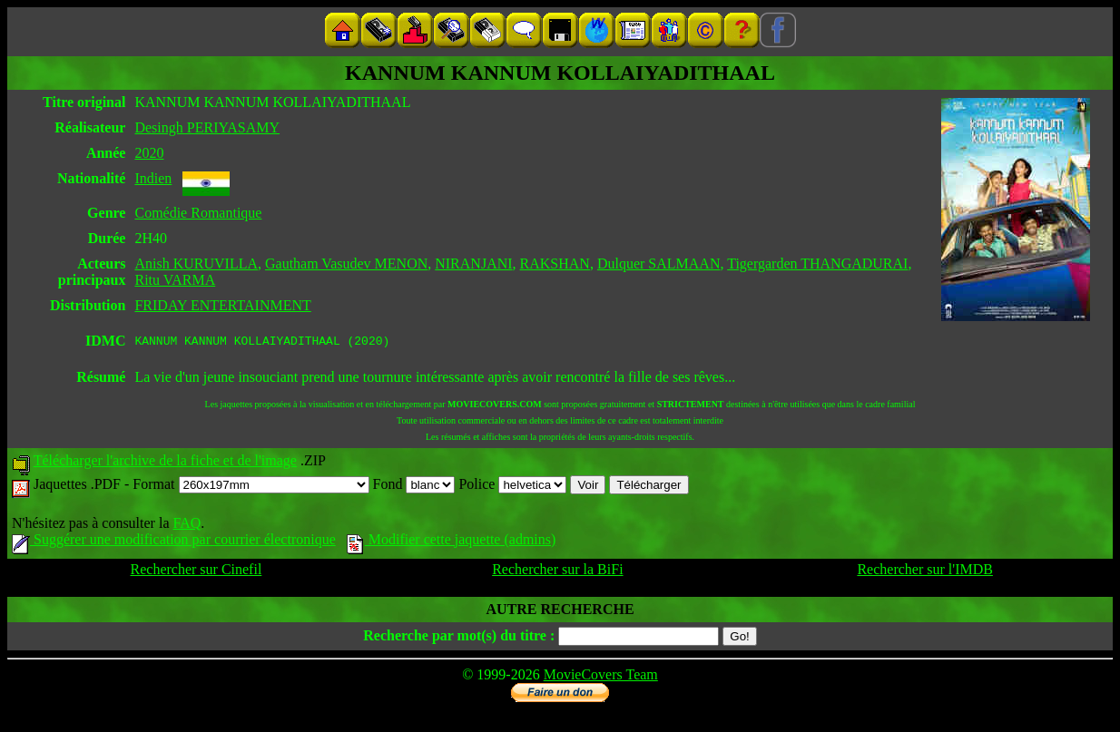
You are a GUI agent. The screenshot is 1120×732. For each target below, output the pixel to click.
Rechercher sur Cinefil (196, 572)
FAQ (186, 525)
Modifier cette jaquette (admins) (451, 542)
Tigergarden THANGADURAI (817, 263)
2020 (148, 153)
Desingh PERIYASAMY (207, 127)
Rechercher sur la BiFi (557, 572)
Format (250, 486)
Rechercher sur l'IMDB (925, 572)
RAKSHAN (555, 263)
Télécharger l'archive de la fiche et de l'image (165, 463)
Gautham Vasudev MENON (346, 263)
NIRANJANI (473, 263)
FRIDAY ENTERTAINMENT (222, 305)
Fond (414, 486)
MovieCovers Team (601, 677)
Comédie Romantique (197, 212)
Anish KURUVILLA (196, 263)
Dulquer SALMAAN (659, 263)
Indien (153, 178)
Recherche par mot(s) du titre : (459, 638)
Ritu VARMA (174, 280)
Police (512, 486)
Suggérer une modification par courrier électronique (174, 542)
